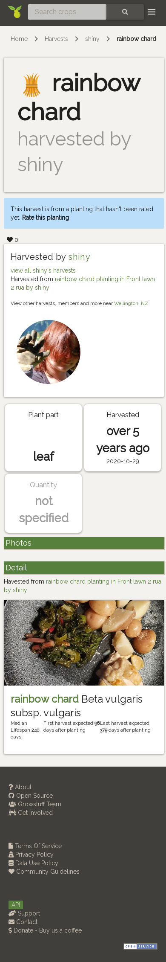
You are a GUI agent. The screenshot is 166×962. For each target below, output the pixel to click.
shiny (92, 38)
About (20, 787)
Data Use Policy (33, 863)
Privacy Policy (31, 854)
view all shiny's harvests (43, 270)
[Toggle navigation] (151, 12)
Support (24, 913)
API (15, 904)
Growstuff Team (35, 804)
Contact (23, 921)
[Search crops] (67, 12)
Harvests (56, 38)
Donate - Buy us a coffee (45, 930)
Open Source (31, 795)
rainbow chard (136, 38)
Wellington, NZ (131, 303)
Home (19, 38)
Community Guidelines (44, 871)
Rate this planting (45, 217)
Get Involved (31, 812)
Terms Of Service (35, 846)
